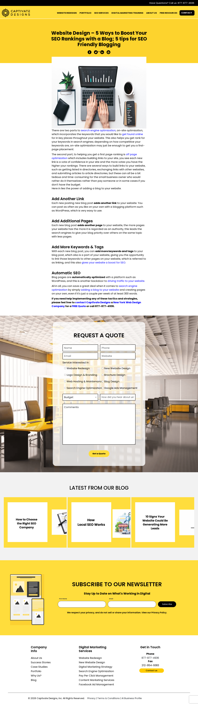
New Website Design (92, 662)
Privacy (91, 698)
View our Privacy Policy (154, 612)
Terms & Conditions (108, 698)
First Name (63, 599)
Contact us (151, 670)
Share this (99, 51)
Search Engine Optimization (96, 671)
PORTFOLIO (85, 12)
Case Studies (39, 667)
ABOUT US (151, 12)
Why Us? (36, 675)
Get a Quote (99, 453)
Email (111, 599)
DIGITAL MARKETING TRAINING (127, 12)
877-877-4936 (186, 3)
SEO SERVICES (101, 12)
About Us (36, 658)
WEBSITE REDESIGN (67, 12)
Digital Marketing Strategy (95, 667)
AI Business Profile (132, 698)
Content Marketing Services (96, 680)
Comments (99, 424)
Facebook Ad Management (96, 684)
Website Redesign (90, 658)
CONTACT (186, 12)
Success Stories (41, 662)
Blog (33, 680)
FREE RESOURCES (168, 12)
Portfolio (36, 671)
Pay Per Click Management (96, 675)
